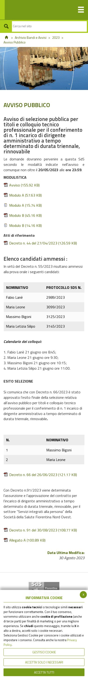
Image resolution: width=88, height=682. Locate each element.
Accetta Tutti (44, 672)
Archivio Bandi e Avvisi (30, 37)
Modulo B (23, 215)
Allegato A (25, 540)
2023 (56, 37)
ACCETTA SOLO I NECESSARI (44, 662)
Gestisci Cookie (44, 652)
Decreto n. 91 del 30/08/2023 (40, 530)
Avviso (22, 185)
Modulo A (23, 195)
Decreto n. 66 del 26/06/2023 (40, 475)
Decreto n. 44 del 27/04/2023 (40, 243)
